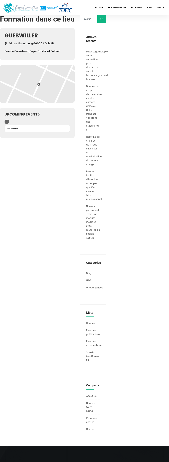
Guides (90, 429)
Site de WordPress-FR (92, 356)
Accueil (99, 7)
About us (91, 396)
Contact (162, 7)
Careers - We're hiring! (91, 407)
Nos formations (117, 7)
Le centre (136, 7)
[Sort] (7, 122)
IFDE (88, 280)
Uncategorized (94, 287)
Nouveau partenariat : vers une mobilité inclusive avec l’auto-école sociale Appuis (93, 222)
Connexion (92, 323)
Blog (149, 7)
